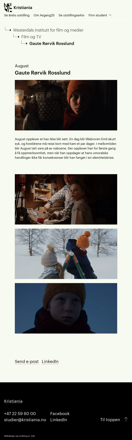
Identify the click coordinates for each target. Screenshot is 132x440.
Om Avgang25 (44, 15)
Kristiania (13, 401)
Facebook (60, 413)
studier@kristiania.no (25, 419)
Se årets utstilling (17, 15)
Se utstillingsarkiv (71, 15)
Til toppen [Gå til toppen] (110, 419)
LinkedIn (50, 361)
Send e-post (27, 361)
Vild (33, 435)
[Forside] (18, 8)
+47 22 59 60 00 (20, 413)
